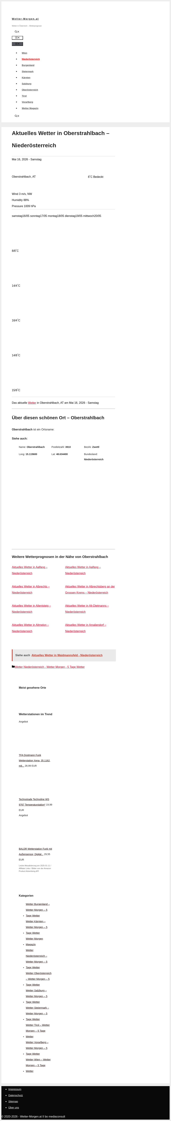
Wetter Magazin (30, 108)
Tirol (24, 96)
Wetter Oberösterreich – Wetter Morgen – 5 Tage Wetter (38, 979)
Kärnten (26, 77)
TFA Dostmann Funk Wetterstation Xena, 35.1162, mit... (34, 760)
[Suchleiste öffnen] (17, 32)
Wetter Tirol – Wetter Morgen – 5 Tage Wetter (38, 1030)
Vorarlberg (27, 102)
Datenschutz (15, 1095)
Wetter (32, 402)
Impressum (14, 1089)
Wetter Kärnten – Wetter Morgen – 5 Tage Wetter (36, 927)
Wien (24, 53)
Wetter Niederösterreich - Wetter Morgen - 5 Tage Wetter (50, 666)
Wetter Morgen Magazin (34, 941)
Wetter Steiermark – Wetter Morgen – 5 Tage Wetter (37, 1013)
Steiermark (27, 71)
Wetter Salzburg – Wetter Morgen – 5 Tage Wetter (36, 996)
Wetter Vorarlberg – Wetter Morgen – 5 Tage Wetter (37, 1048)
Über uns (13, 1107)
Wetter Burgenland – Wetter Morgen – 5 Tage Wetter (38, 910)
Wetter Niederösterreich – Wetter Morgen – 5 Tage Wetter (36, 959)
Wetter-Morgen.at (25, 18)
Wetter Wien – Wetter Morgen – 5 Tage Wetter (38, 1065)
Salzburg (26, 83)
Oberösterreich (30, 89)
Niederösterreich (31, 59)
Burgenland (28, 65)
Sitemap (13, 1101)
